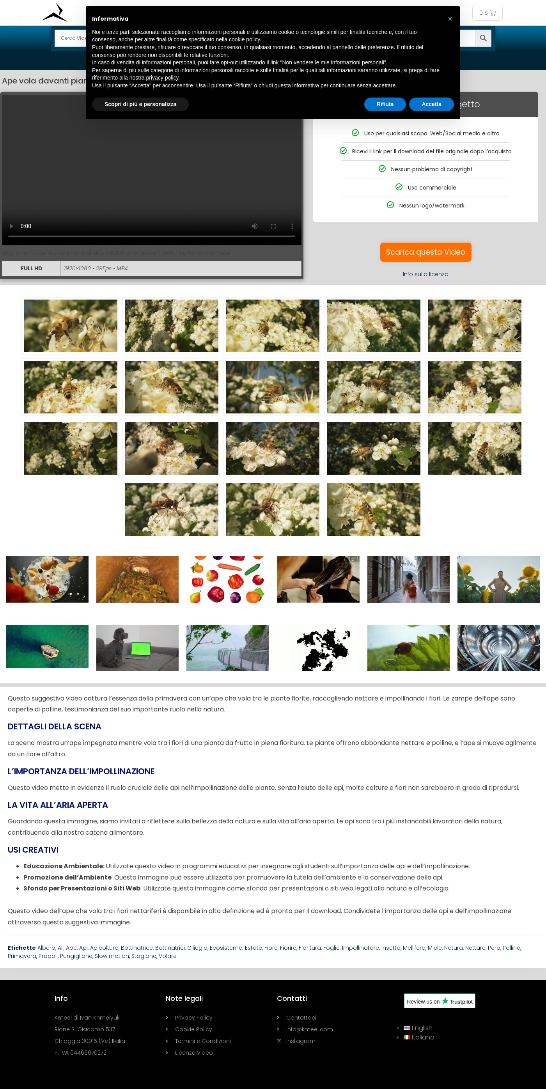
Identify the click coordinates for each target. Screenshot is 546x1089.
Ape (71, 948)
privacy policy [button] (162, 77)
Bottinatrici (170, 948)
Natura (453, 948)
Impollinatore (360, 948)
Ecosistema (226, 948)
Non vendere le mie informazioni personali (333, 62)
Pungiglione (76, 956)
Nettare (475, 948)
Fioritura (310, 948)
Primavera (22, 956)
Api (83, 948)
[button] (450, 18)
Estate (253, 948)
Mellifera (414, 948)
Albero (46, 948)
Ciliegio (197, 948)
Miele (435, 948)
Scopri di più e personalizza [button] (140, 104)
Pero (494, 948)
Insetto (391, 948)
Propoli (48, 956)
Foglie (331, 948)
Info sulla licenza (425, 274)
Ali (61, 948)
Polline (511, 948)
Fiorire (288, 948)
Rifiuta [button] (385, 104)
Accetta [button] (431, 104)
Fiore (271, 948)
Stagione (143, 956)
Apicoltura (104, 948)
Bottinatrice (137, 948)
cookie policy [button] (244, 39)
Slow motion (112, 956)
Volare (168, 956)
